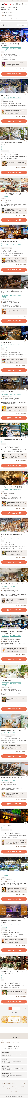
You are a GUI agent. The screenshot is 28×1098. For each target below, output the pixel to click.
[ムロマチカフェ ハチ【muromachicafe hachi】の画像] (14, 282)
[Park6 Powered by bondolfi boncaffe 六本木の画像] (14, 134)
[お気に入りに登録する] (25, 41)
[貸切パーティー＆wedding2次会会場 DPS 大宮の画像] (14, 911)
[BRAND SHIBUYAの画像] (14, 333)
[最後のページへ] (25, 1008)
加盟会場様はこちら (15, 1086)
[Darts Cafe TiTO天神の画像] (14, 383)
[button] (14, 1054)
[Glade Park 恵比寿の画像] (14, 671)
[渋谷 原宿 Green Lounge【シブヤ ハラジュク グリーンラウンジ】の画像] (14, 963)
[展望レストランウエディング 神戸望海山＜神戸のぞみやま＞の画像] (14, 622)
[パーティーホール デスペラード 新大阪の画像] (14, 478)
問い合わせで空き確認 (14, 418)
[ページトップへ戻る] (14, 1036)
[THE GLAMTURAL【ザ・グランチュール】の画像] (14, 769)
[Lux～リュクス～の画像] (14, 86)
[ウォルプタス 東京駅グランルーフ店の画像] (14, 185)
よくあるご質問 (14, 1091)
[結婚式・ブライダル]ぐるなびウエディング (9, 1040)
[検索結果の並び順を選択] (22, 25)
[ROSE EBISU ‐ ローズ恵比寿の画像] (14, 232)
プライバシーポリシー (21, 1083)
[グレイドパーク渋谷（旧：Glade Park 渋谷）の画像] (14, 525)
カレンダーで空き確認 (14, 74)
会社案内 (4, 1083)
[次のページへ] (21, 1008)
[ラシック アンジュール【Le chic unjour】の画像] (14, 575)
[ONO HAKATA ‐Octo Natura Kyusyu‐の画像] (14, 430)
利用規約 (9, 1083)
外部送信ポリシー (6, 1086)
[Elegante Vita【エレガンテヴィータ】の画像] (14, 721)
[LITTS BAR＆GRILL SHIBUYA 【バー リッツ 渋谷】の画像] (14, 35)
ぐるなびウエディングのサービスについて (13, 1088)
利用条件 (14, 1083)
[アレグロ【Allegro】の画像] (14, 816)
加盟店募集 (23, 1086)
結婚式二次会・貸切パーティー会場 (8, 1042)
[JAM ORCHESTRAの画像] (14, 864)
